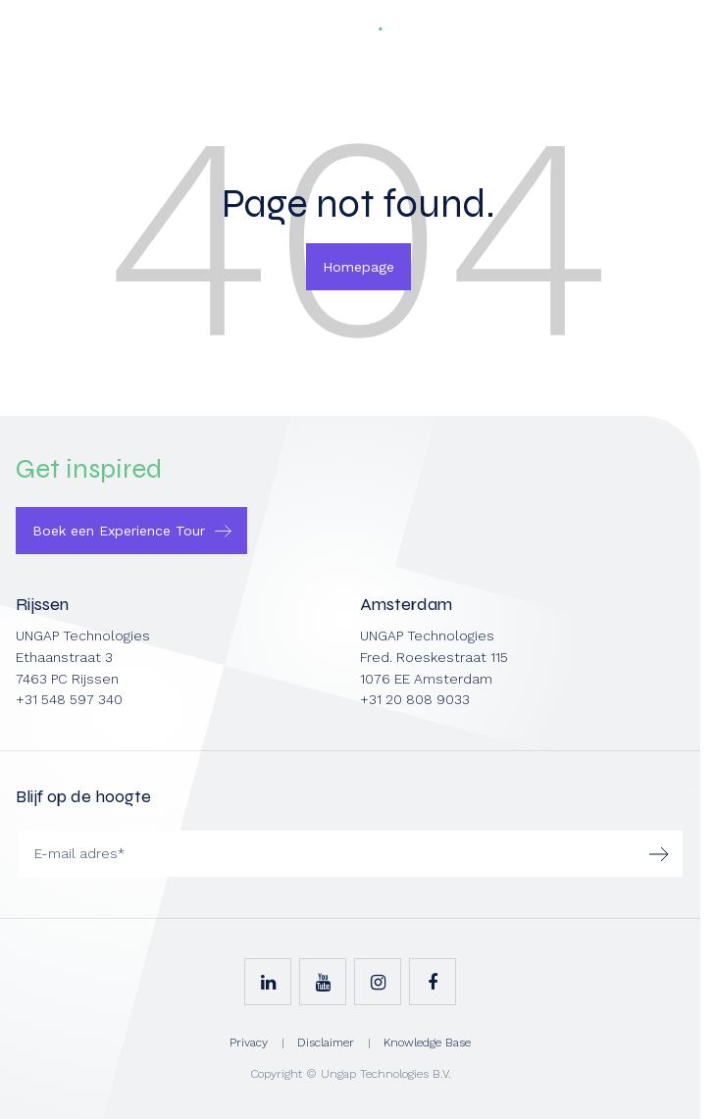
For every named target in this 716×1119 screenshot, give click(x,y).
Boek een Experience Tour (118, 530)
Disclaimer (325, 1042)
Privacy (249, 1042)
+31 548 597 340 (69, 699)
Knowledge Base (427, 1042)
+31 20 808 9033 (415, 699)
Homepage (358, 267)
